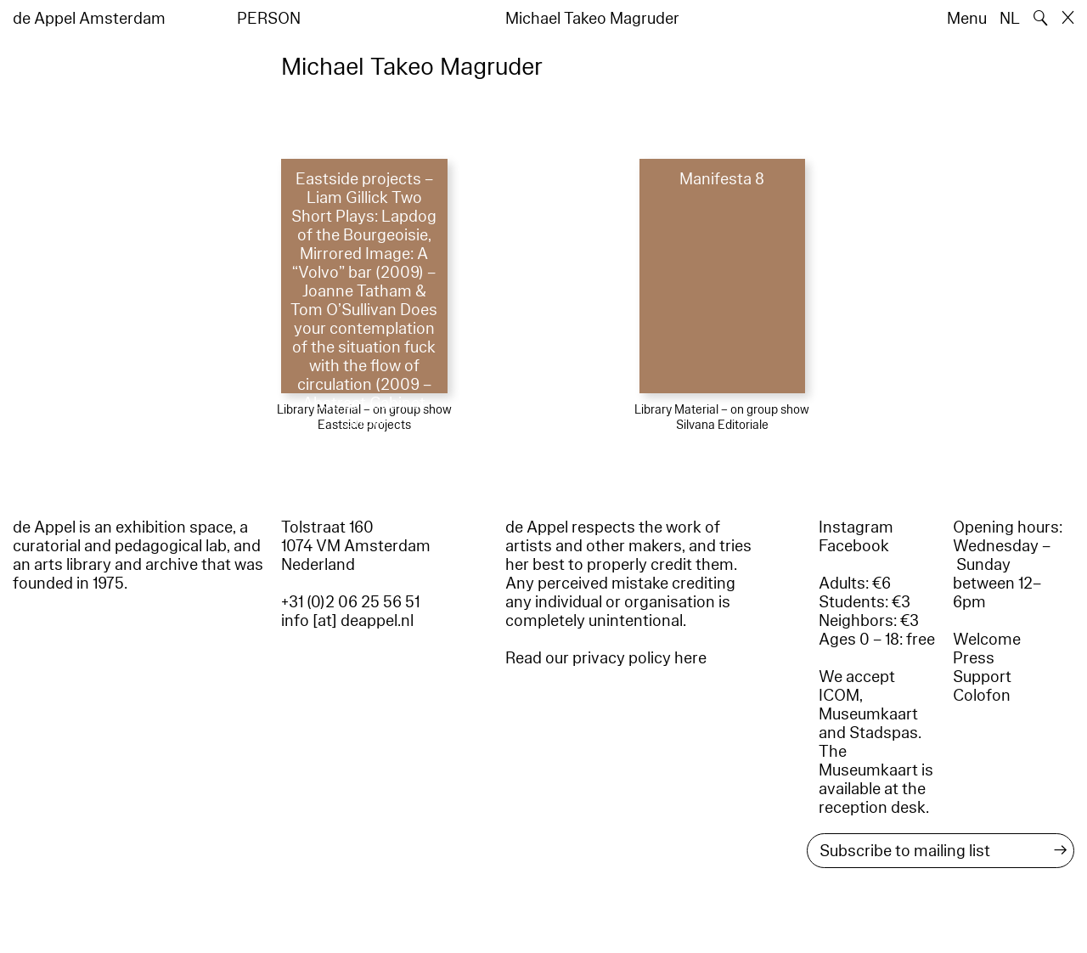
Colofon (982, 696)
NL (1010, 19)
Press (973, 658)
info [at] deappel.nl (347, 621)
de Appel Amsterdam (89, 19)
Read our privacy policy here (606, 658)
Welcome (987, 640)
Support (982, 677)
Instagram (856, 527)
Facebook (854, 546)
